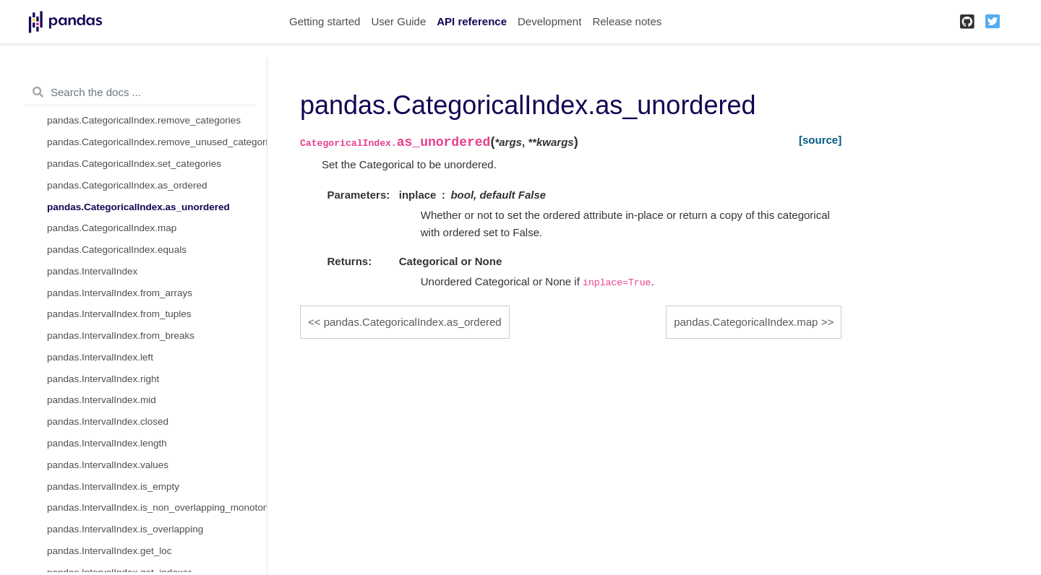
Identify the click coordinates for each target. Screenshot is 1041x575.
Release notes (626, 21)
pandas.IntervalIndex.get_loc (109, 550)
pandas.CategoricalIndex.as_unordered (138, 207)
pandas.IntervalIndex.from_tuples (119, 313)
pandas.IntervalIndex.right (103, 378)
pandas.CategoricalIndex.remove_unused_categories (157, 142)
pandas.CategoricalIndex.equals (117, 249)
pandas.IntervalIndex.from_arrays (119, 293)
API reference (472, 21)
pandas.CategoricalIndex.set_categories (134, 163)
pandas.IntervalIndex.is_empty (113, 486)
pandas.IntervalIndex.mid (101, 399)
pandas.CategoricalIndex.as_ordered (127, 185)
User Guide (398, 21)
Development (549, 21)
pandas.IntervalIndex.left (100, 357)
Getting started (324, 21)
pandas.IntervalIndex (92, 271)
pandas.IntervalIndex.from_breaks (120, 335)
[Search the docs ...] (140, 92)
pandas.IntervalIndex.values (107, 464)
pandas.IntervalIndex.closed (107, 421)
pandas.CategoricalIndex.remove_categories (144, 120)
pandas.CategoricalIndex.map (111, 227)
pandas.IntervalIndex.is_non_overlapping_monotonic (157, 507)
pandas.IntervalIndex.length (107, 443)
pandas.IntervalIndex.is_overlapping (125, 529)
